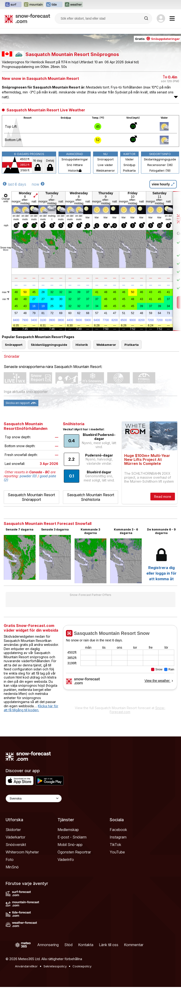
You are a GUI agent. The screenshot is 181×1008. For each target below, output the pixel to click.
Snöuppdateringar (75, 159)
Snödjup (129, 165)
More (5, 250)
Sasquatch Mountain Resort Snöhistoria (90, 497)
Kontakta (85, 944)
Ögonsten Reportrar (74, 852)
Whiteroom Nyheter (22, 852)
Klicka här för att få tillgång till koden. (31, 708)
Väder (129, 159)
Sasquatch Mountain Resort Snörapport (31, 497)
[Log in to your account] (161, 18)
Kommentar (133, 944)
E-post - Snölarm (72, 837)
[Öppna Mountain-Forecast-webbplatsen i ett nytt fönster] (33, 5)
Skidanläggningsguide (160, 159)
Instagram (118, 837)
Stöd (68, 944)
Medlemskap (68, 829)
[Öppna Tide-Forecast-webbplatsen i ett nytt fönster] (54, 5)
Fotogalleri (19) (159, 170)
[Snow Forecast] (27, 18)
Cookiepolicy (81, 966)
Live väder (105, 165)
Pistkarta (129, 170)
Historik (74, 170)
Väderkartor (15, 837)
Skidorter (13, 829)
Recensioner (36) (160, 165)
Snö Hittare (75, 165)
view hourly (163, 184)
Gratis (157, 39)
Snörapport (105, 159)
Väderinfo (66, 859)
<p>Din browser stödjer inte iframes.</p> (120, 664)
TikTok (115, 844)
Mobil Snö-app (70, 844)
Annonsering (48, 944)
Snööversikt (16, 844)
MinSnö (12, 867)
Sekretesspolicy (55, 966)
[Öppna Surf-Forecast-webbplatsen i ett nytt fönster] (13, 5)
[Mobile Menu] (172, 18)
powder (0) (28, 476)
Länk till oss (108, 944)
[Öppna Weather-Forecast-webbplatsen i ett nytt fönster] (73, 5)
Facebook (118, 829)
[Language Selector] (34, 798)
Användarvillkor (26, 966)
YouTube (117, 852)
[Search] (146, 18)
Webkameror (105, 170)
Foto (10, 859)
